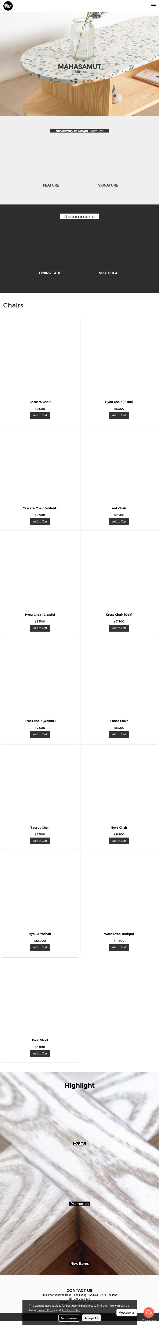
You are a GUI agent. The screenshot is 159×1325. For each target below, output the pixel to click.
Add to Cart (40, 415)
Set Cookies (69, 1318)
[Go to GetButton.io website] (149, 1320)
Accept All (91, 1318)
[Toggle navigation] (153, 6)
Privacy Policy (46, 1310)
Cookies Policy (71, 1310)
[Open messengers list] (149, 1312)
